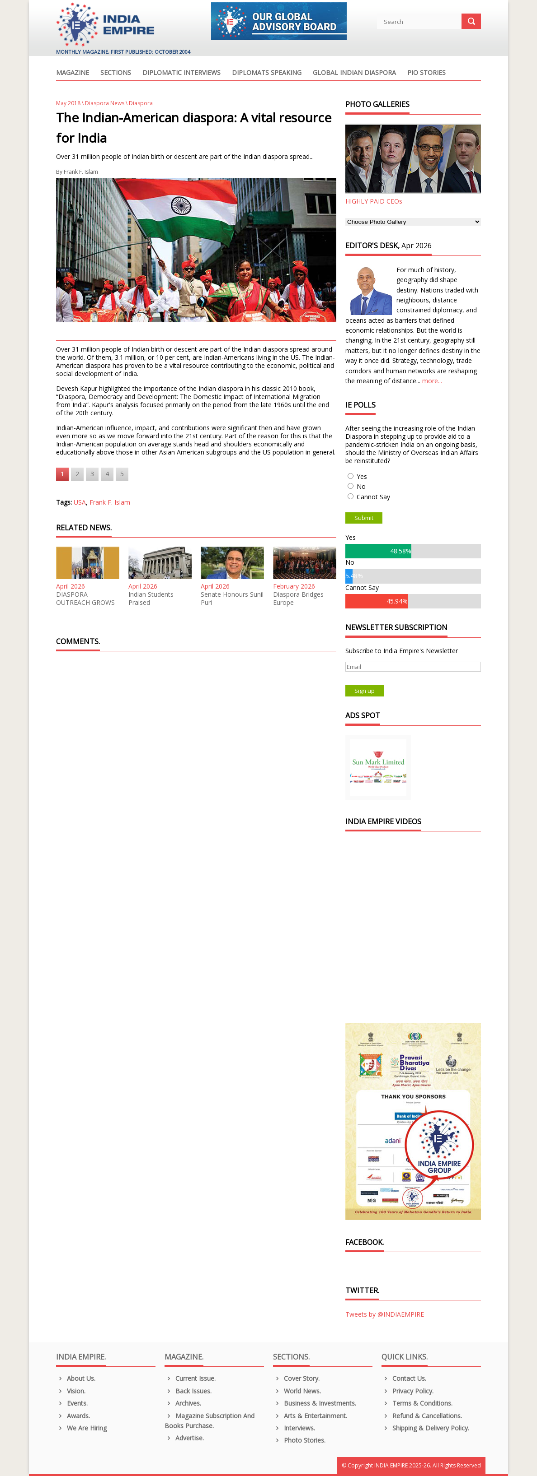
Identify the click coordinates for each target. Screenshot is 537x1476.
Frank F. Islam (81, 172)
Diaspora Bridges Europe (298, 598)
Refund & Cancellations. (422, 1415)
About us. (75, 1378)
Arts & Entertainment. (310, 1415)
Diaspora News (104, 103)
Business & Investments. (314, 1403)
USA (80, 502)
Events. (72, 1403)
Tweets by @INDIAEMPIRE (384, 1314)
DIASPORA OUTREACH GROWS (85, 598)
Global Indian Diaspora (354, 73)
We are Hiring (81, 1428)
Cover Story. (296, 1378)
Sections (115, 73)
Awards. (73, 1415)
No (361, 486)
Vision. (70, 1391)
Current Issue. (190, 1378)
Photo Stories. (299, 1440)
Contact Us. (404, 1378)
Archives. (183, 1403)
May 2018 (68, 103)
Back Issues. (188, 1391)
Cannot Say (373, 496)
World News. (297, 1391)
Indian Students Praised (151, 598)
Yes (362, 476)
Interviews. (294, 1428)
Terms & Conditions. (417, 1403)
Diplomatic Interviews (181, 73)
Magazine (72, 73)
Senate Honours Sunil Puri (232, 598)
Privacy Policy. (407, 1391)
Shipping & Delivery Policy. (425, 1428)
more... (432, 380)
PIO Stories (426, 73)
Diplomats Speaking (266, 73)
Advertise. (184, 1438)
